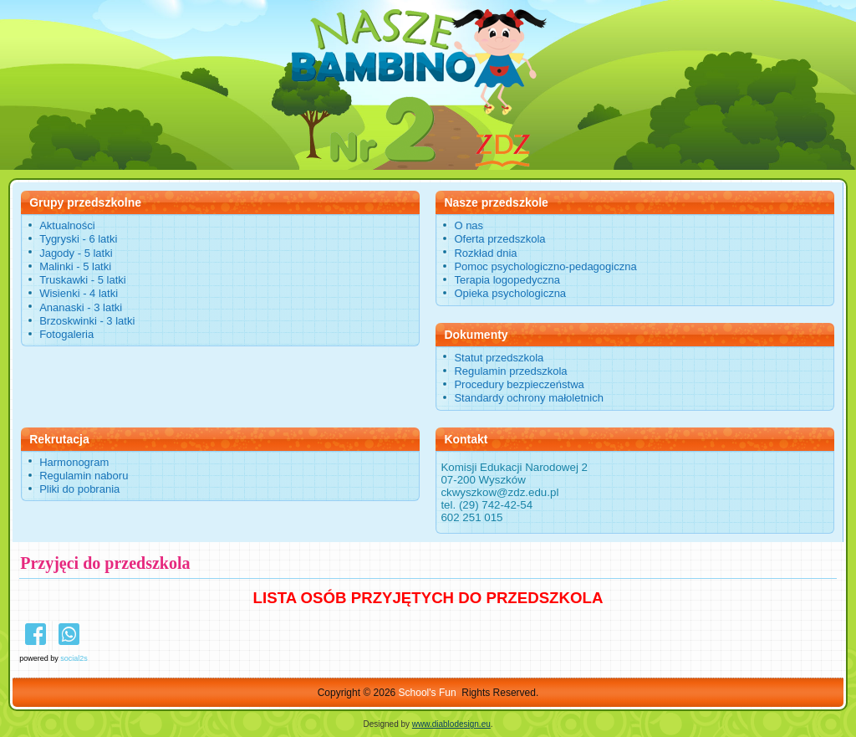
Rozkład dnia (485, 253)
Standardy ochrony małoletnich (529, 398)
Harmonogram (74, 462)
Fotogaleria (66, 334)
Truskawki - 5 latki (82, 280)
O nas (468, 225)
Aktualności (66, 225)
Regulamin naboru (83, 475)
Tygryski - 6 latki (78, 239)
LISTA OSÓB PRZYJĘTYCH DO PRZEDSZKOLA (428, 597)
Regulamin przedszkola (510, 371)
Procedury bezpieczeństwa (518, 384)
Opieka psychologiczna (510, 293)
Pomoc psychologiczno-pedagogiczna (545, 266)
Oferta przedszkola (499, 239)
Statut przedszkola (498, 357)
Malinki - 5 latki (75, 266)
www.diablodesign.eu (451, 724)
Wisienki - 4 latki (78, 293)
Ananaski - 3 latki (80, 307)
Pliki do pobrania (79, 489)
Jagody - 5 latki (75, 253)
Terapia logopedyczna (506, 280)
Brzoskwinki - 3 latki (87, 321)
